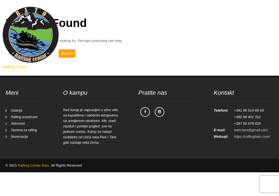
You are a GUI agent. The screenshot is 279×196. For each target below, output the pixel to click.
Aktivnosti (204, 16)
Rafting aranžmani (169, 16)
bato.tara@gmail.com (251, 130)
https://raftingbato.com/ (252, 136)
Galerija (229, 16)
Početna (135, 16)
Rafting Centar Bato (33, 165)
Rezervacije (256, 16)
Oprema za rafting (24, 130)
